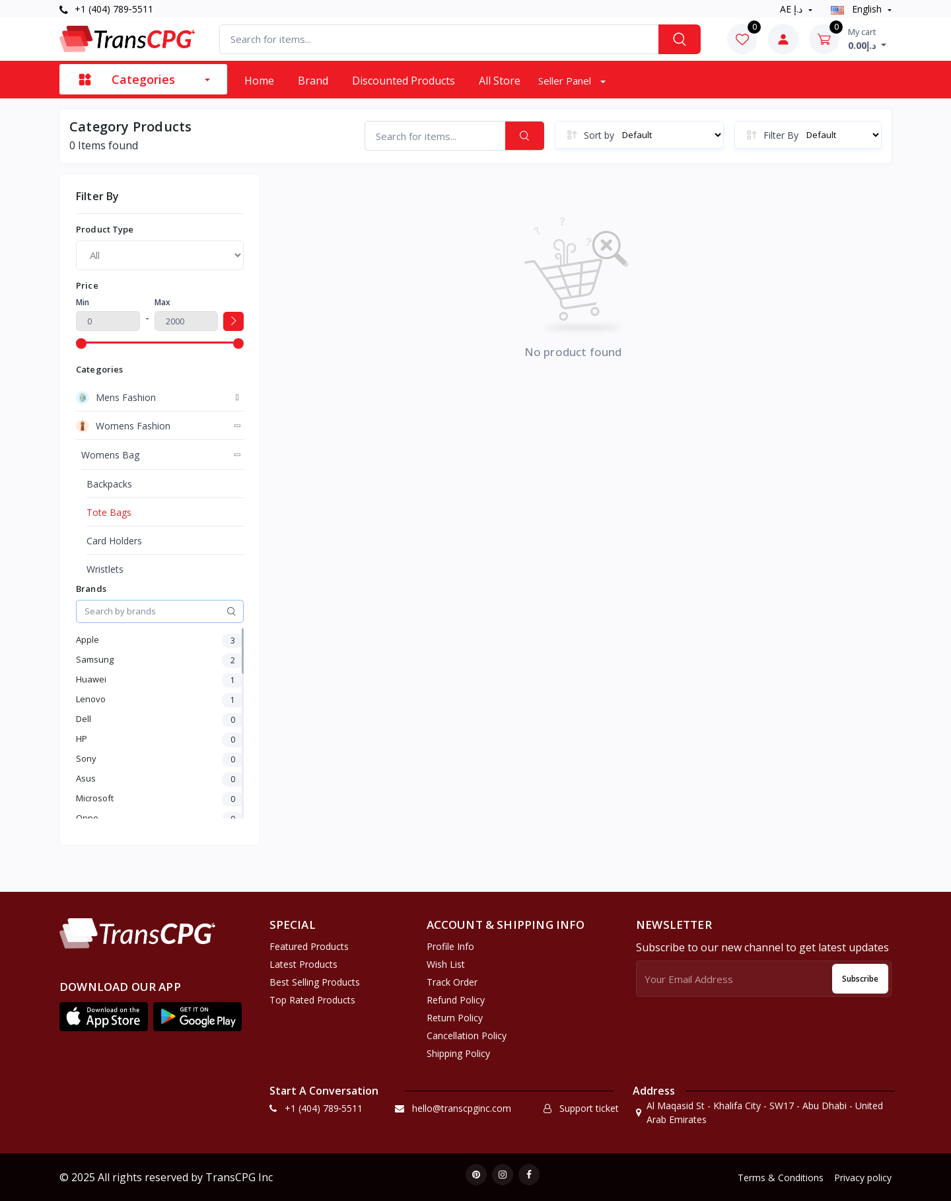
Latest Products (303, 964)
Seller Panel (566, 80)
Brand (313, 80)
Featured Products (309, 946)
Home (259, 80)
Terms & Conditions (781, 1177)
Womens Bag (110, 455)
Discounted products (403, 80)
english (857, 9)
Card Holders (114, 540)
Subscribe (860, 978)
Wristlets (105, 569)
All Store (499, 80)
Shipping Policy (458, 1053)
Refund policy (456, 1000)
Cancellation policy (467, 1035)
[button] (103, 1016)
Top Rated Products (312, 1000)
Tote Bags (109, 512)
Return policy (455, 1017)
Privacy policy (863, 1177)
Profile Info (450, 946)
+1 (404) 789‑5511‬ (106, 9)
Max (162, 302)
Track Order (452, 982)
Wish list (446, 964)
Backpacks (109, 484)
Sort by (599, 135)
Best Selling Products (314, 982)
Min (82, 302)
